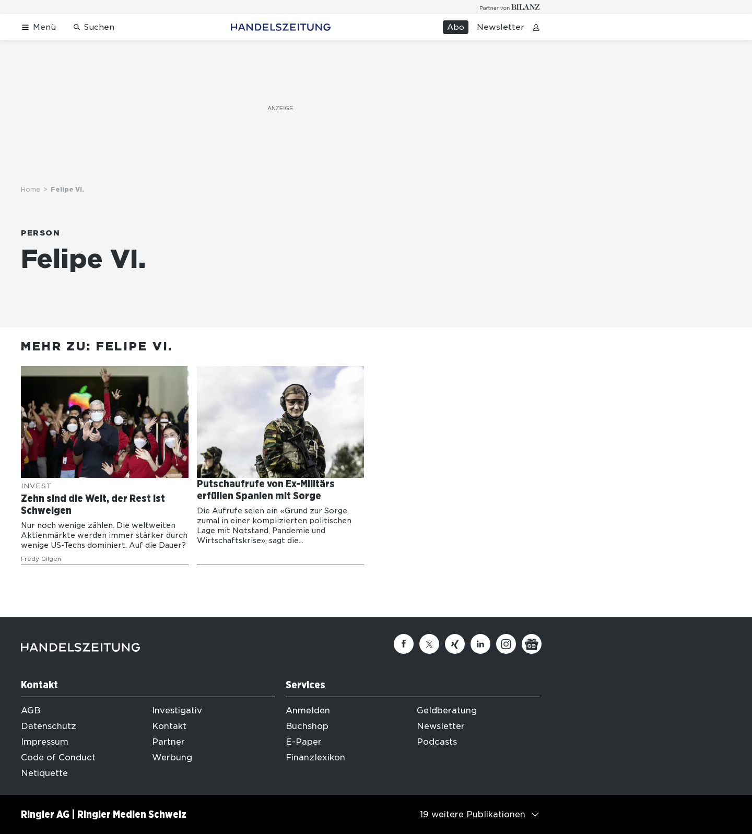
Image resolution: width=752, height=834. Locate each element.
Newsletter (500, 27)
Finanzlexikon (315, 757)
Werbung (172, 757)
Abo (455, 27)
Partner (168, 742)
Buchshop (307, 726)
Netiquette (44, 773)
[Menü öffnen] (38, 27)
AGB (30, 710)
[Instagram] (506, 644)
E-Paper (304, 742)
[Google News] (532, 644)
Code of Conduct (58, 757)
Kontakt (169, 726)
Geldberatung (447, 710)
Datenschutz (48, 726)
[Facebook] (404, 644)
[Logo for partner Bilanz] (510, 7)
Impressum (44, 742)
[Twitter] (429, 644)
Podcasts (437, 742)
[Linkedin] (480, 644)
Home (30, 189)
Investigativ (177, 710)
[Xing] (455, 644)
